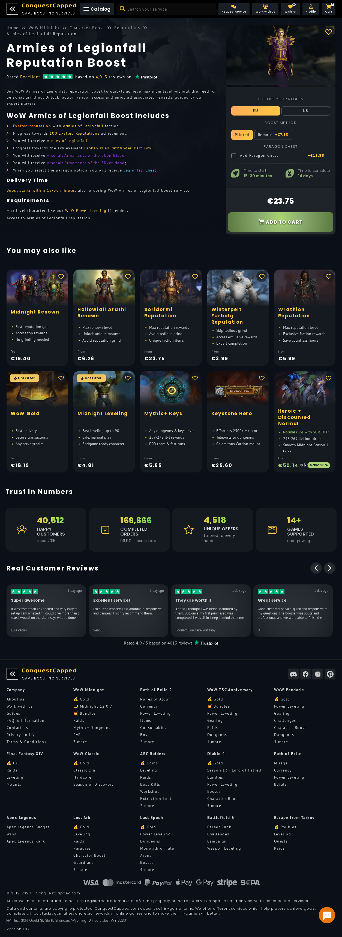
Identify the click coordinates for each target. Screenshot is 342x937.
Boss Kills (150, 784)
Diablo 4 (216, 753)
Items (145, 720)
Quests (281, 841)
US (305, 110)
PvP (77, 734)
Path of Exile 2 (156, 689)
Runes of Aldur (155, 699)
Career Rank (219, 826)
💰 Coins (149, 763)
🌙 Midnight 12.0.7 (92, 706)
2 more (147, 741)
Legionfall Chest (140, 170)
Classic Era (84, 770)
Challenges (285, 720)
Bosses (147, 734)
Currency (149, 706)
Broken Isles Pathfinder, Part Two (117, 148)
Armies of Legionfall (83, 125)
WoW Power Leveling (86, 210)
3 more (80, 869)
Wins (11, 834)
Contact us (17, 727)
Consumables (153, 727)
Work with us (20, 706)
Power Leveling (155, 713)
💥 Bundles (84, 713)
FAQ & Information (26, 720)
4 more (214, 741)
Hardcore (82, 777)
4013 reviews (180, 643)
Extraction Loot (156, 798)
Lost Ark (81, 817)
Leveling (15, 777)
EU (255, 110)
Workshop (150, 791)
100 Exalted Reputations (75, 133)
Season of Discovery (93, 784)
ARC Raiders (153, 753)
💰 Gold (81, 699)
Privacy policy (21, 734)
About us (16, 699)
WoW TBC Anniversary (230, 689)
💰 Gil (13, 763)
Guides (13, 713)
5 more (214, 805)
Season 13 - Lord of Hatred (234, 770)
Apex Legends (21, 817)
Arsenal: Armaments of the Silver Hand (86, 162)
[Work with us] (265, 9)
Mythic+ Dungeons (91, 727)
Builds (280, 784)
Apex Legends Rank (26, 841)
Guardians (83, 862)
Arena (146, 855)
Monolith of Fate (157, 848)
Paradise (82, 848)
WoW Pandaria (289, 689)
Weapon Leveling (224, 848)
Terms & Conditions (26, 741)
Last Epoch (151, 817)
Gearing (215, 720)
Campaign (217, 841)
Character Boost (290, 727)
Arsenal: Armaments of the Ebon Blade (85, 155)
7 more (80, 741)
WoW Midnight (88, 689)
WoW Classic (86, 753)
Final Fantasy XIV (25, 753)
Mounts (14, 784)
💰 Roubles (285, 826)
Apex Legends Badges (28, 826)
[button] (311, 9)
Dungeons (217, 734)
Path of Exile (288, 753)
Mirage (281, 763)
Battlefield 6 (221, 817)
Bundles (215, 777)
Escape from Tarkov (294, 817)
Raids (78, 720)
